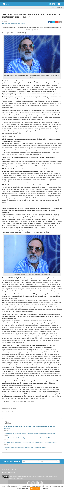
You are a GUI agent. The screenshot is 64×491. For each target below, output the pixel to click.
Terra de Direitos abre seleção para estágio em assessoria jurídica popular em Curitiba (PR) (27, 438)
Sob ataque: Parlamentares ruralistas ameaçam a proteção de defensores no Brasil (25, 447)
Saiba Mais (45, 488)
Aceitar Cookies (35, 488)
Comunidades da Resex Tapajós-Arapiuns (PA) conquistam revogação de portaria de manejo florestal (29, 433)
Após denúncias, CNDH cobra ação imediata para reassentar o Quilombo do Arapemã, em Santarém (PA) (30, 442)
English (56, 1)
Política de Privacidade (8, 472)
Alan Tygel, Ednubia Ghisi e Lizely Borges (13, 23)
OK (58, 461)
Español (60, 1)
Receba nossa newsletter (12, 461)
